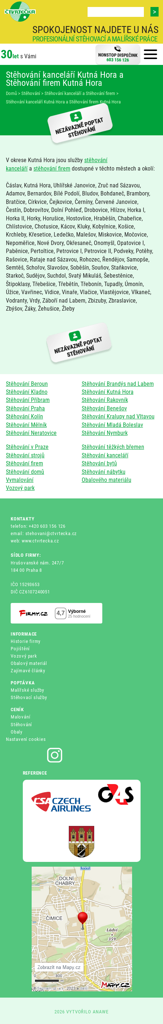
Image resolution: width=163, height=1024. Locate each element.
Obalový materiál (29, 663)
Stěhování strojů (25, 455)
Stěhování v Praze (27, 446)
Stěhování (21, 724)
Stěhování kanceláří (105, 455)
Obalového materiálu (106, 479)
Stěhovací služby (29, 697)
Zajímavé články (28, 670)
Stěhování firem (24, 463)
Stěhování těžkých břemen (113, 446)
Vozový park (20, 487)
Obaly (16, 732)
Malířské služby (27, 690)
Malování (20, 717)
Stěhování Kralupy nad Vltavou (118, 416)
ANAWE (101, 1011)
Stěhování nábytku (103, 471)
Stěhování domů (25, 471)
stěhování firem (51, 168)
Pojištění (20, 648)
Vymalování (19, 479)
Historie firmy (25, 641)
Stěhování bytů (99, 463)
